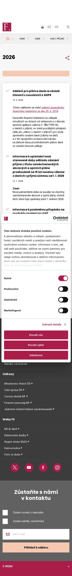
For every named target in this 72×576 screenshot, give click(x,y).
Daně (22, 39)
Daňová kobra (12, 448)
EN (56, 27)
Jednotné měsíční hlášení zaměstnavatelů (28, 409)
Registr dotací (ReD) (15, 441)
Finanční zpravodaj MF (17, 402)
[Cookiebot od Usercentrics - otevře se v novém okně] (53, 218)
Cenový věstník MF (15, 396)
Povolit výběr (36, 345)
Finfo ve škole (12, 454)
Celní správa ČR (13, 390)
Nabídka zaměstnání (15, 363)
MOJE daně (10, 429)
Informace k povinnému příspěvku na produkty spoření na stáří (38, 211)
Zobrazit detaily (51, 324)
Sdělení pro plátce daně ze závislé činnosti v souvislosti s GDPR (36, 93)
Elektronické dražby (15, 435)
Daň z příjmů (57, 39)
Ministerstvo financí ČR (17, 383)
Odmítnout (36, 355)
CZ (49, 27)
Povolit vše (36, 334)
